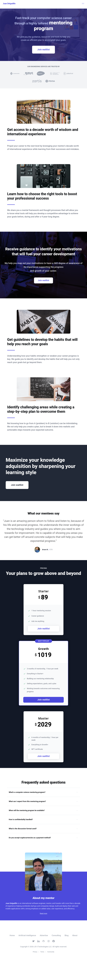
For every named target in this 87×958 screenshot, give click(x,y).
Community (50, 952)
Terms (42, 952)
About (74, 935)
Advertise (44, 935)
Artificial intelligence (27, 935)
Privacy (35, 952)
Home (12, 935)
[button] (83, 3)
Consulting (56, 935)
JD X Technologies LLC (43, 947)
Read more (43, 913)
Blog (66, 935)
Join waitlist (43, 49)
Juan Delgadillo (9, 3)
